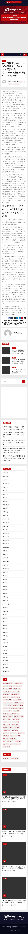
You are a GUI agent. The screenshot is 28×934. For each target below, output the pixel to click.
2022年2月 (6, 639)
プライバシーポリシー (16, 930)
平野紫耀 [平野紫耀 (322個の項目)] (7, 730)
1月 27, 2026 (15, 353)
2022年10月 (6, 611)
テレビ (24, 17)
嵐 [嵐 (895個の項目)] (17, 727)
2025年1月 (5, 515)
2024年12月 (6, 519)
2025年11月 (6, 480)
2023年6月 (6, 583)
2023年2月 (6, 597)
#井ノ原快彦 (16, 84)
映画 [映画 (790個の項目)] (6, 733)
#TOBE (20, 82)
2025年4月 (6, 505)
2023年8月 (6, 576)
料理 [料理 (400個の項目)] (15, 730)
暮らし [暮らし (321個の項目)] (13, 733)
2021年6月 (5, 668)
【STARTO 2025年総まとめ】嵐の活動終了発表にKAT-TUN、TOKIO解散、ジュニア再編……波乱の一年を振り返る (14, 450)
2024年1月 (5, 558)
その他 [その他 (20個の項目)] (6, 758)
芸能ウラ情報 (18, 17)
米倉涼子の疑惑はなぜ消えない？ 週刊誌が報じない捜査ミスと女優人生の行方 (13, 798)
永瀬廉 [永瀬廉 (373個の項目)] (21, 733)
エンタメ (4, 17)
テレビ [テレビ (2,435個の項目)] (15, 719)
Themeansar (13, 927)
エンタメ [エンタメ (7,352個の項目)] (7, 705)
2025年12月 (6, 476)
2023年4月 (6, 590)
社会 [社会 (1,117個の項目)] (5, 738)
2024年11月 (6, 522)
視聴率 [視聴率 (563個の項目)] (18, 741)
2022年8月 (6, 618)
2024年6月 (6, 540)
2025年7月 (6, 494)
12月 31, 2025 (7, 905)
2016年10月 (6, 671)
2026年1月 (5, 473)
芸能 (14, 17)
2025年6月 (6, 498)
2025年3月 (6, 508)
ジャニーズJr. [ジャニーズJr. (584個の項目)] (19, 716)
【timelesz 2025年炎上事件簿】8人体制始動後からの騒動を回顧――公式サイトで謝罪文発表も (14, 458)
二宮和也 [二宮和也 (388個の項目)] (15, 724)
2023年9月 (6, 572)
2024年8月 (6, 533)
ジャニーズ (9, 17)
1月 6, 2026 (15, 373)
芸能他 (4, 60)
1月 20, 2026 (15, 363)
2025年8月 (6, 491)
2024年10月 (6, 526)
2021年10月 (6, 653)
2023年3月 (6, 593)
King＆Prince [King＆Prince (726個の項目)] (8, 683)
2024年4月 (6, 547)
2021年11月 (5, 650)
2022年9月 (6, 615)
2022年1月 (5, 643)
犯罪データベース (14, 9)
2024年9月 (6, 530)
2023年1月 (5, 600)
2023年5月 (6, 586)
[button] (21, 54)
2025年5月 (6, 501)
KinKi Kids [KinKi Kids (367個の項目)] (19, 683)
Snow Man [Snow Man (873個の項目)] (7, 689)
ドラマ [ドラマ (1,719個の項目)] (15, 722)
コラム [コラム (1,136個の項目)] (16, 711)
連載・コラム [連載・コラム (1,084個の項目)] (15, 744)
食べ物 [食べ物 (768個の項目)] (6, 747)
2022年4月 (6, 632)
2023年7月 (6, 579)
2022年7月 (6, 622)
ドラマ (16, 19)
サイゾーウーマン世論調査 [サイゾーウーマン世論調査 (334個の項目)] (11, 713)
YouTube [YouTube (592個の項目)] (15, 694)
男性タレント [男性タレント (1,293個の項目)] (15, 736)
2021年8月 (5, 661)
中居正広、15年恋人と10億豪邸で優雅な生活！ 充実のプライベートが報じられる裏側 (14, 435)
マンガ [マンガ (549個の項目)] (6, 724)
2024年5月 (6, 544)
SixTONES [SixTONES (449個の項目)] (17, 686)
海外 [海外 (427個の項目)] (6, 736)
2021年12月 (6, 646)
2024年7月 (6, 537)
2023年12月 (6, 561)
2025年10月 (6, 483)
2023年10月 (6, 568)
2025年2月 (6, 512)
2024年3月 (6, 551)
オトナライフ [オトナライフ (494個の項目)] (18, 705)
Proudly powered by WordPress (9, 926)
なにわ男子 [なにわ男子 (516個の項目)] (7, 700)
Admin (11, 80)
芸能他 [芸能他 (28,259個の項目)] (14, 758)
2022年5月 (6, 629)
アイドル (11, 19)
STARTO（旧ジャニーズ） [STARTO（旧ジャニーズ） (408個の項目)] (11, 691)
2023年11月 (6, 565)
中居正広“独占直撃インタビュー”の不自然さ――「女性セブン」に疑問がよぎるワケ (14, 443)
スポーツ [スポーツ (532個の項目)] (7, 719)
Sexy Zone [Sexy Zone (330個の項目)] (7, 686)
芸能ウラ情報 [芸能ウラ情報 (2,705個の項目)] (8, 741)
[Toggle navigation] (18, 55)
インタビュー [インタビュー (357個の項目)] (19, 702)
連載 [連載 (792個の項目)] (6, 744)
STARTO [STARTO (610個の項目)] (17, 689)
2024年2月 (6, 554)
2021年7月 (5, 664)
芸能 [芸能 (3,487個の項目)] (13, 738)
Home (8, 930)
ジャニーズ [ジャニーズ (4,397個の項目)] (7, 716)
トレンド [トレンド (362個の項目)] (7, 722)
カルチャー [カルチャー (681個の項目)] (7, 711)
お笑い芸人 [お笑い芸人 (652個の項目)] (15, 697)
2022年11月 (6, 607)
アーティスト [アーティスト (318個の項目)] (7, 702)
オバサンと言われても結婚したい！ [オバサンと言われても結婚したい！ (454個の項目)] (13, 708)
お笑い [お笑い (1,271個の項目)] (6, 697)
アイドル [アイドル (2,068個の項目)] (17, 700)
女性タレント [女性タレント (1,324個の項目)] (8, 727)
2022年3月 (6, 636)
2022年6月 (6, 625)
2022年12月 (6, 604)
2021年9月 (5, 657)
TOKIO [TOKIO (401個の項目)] (6, 694)
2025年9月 (6, 487)
